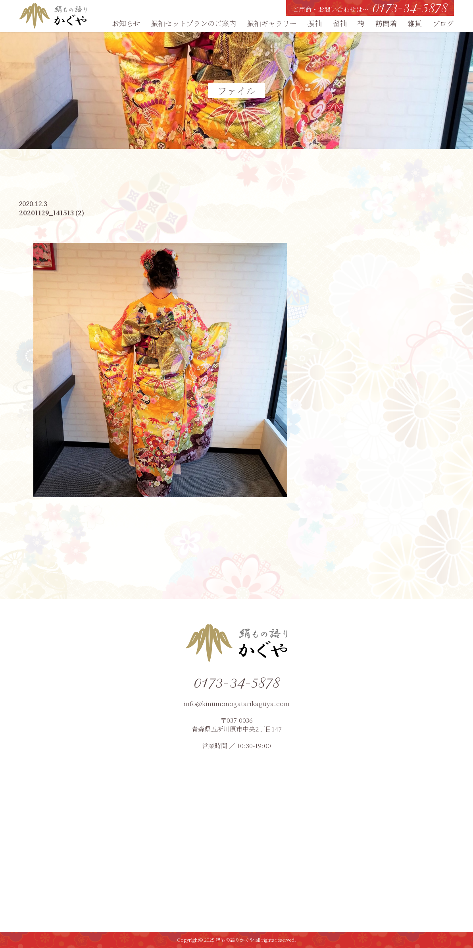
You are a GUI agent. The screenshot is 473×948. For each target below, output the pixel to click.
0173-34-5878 (236, 683)
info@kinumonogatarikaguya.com (237, 703)
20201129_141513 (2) (51, 212)
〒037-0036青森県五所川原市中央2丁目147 (237, 724)
